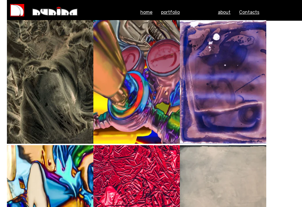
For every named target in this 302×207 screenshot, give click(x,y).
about (224, 12)
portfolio (170, 12)
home (146, 12)
